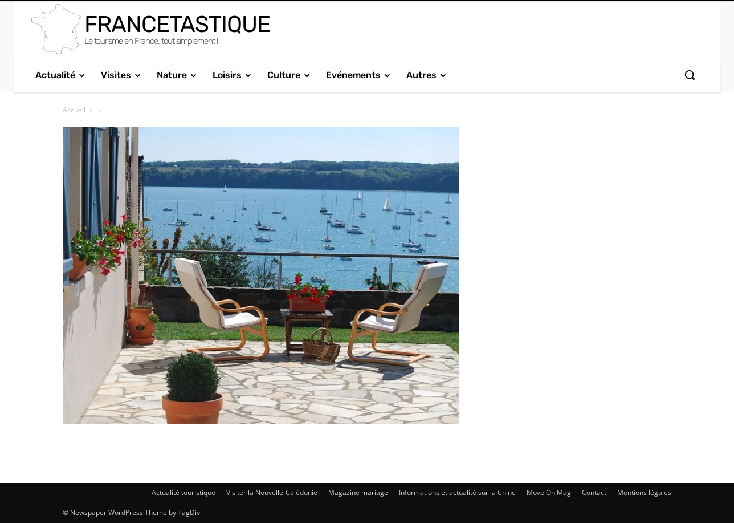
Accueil (74, 110)
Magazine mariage (358, 492)
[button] (689, 75)
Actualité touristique (183, 492)
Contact (594, 492)
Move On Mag (549, 492)
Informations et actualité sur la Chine (457, 492)
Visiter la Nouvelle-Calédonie (271, 492)
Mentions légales (644, 492)
